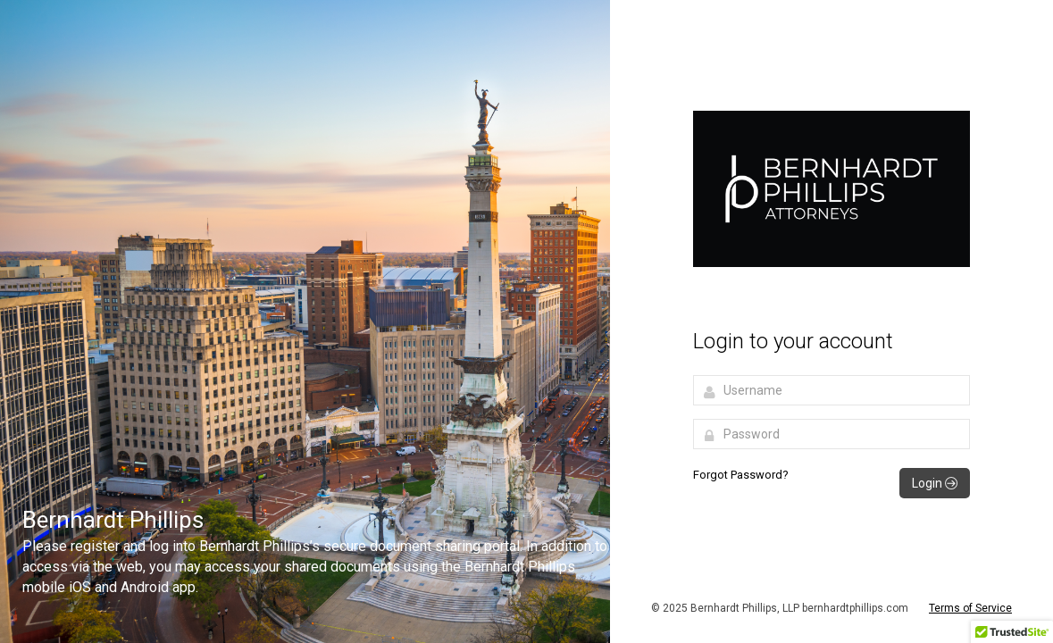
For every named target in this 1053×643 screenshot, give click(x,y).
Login (934, 483)
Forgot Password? (741, 474)
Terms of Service (970, 608)
